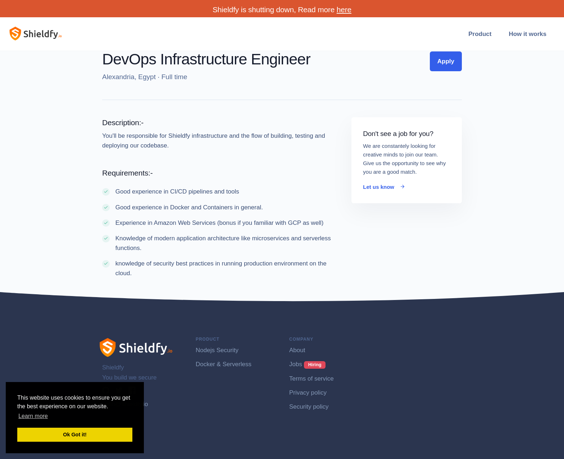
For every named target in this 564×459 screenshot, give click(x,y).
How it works (527, 34)
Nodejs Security (217, 350)
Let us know (384, 187)
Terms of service (311, 378)
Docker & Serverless (223, 364)
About (297, 350)
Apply (445, 61)
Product (479, 34)
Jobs (307, 364)
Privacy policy (308, 392)
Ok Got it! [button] (75, 434)
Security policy (309, 406)
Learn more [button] (33, 416)
